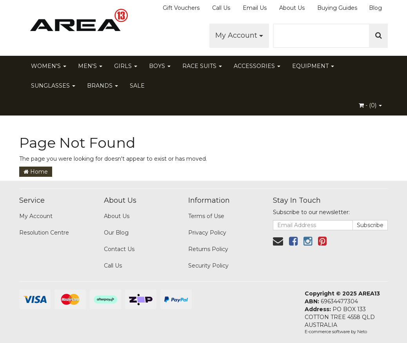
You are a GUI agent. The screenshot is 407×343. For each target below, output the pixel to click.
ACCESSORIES (257, 66)
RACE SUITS (202, 66)
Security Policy (208, 265)
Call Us (221, 7)
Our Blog (116, 232)
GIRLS (125, 66)
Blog (375, 7)
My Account (239, 35)
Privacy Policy (207, 232)
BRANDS (102, 85)
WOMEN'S (48, 66)
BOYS (160, 66)
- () (370, 105)
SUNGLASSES (53, 85)
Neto (362, 331)
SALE (137, 85)
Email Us (255, 7)
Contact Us (119, 249)
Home (36, 171)
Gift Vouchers (181, 7)
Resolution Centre (44, 232)
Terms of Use (206, 216)
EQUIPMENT (313, 66)
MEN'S (90, 66)
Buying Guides (337, 7)
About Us (292, 7)
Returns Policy (208, 249)
